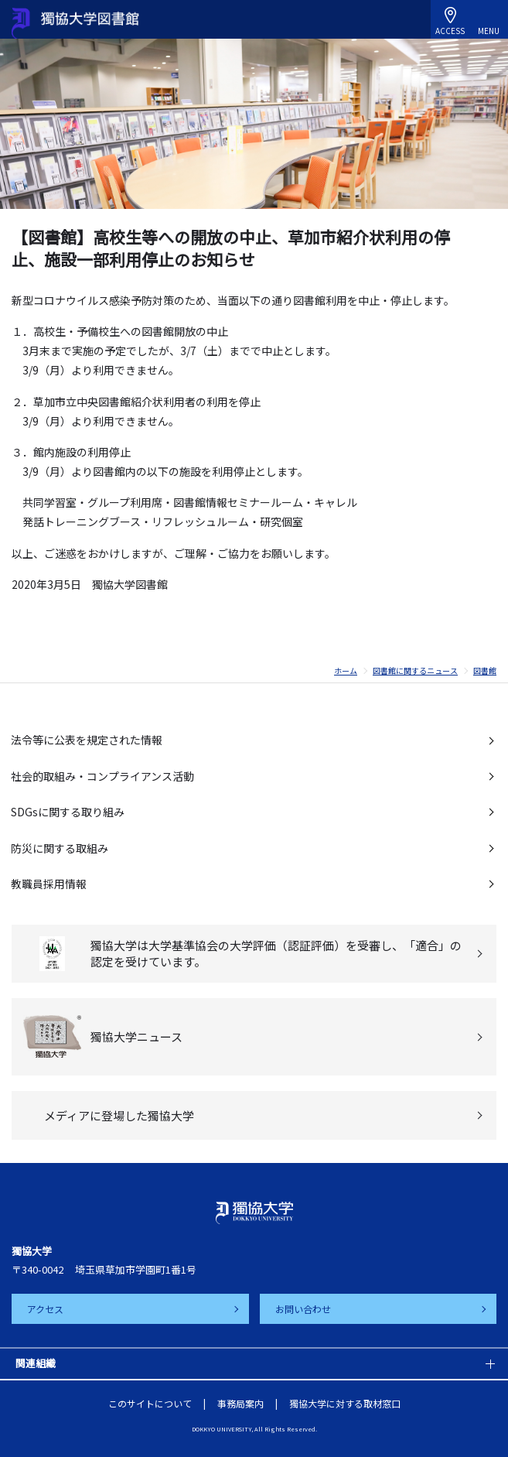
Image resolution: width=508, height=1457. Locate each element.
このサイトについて (150, 1403)
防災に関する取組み (59, 848)
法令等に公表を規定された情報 (86, 739)
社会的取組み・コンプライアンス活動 (102, 776)
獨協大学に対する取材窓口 (345, 1403)
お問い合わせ (303, 1308)
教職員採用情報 (49, 883)
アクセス (45, 1308)
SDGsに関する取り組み (67, 811)
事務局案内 (240, 1403)
